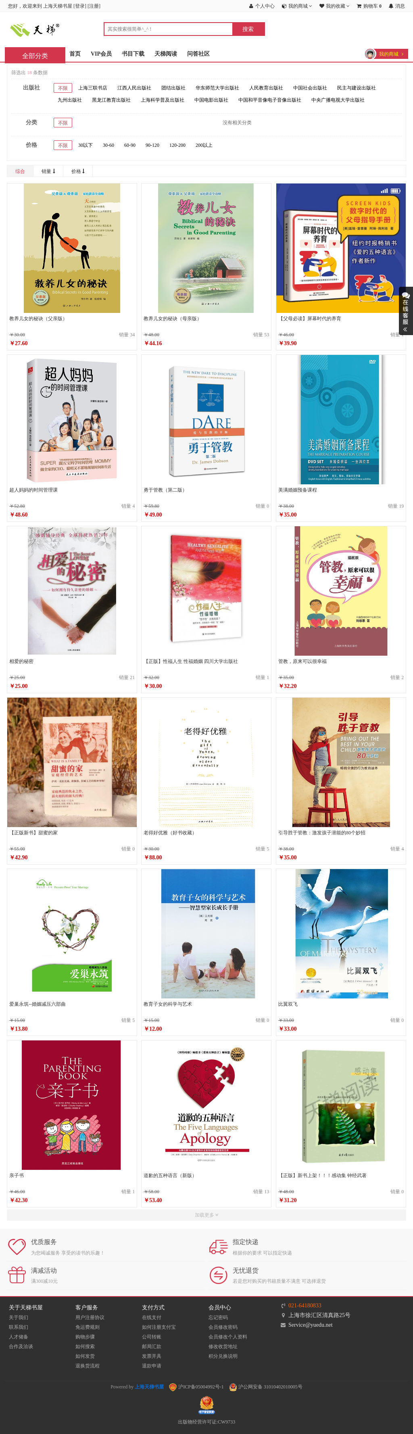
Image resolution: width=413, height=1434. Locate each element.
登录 (80, 6)
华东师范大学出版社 (217, 88)
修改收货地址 (223, 1346)
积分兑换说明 (223, 1356)
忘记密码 (218, 1317)
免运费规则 (87, 1327)
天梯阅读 (165, 54)
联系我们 (18, 1327)
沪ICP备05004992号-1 (196, 1387)
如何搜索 (85, 1346)
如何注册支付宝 (159, 1327)
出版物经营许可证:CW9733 (207, 1422)
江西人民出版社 (134, 88)
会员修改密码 (223, 1327)
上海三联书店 (92, 88)
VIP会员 (101, 54)
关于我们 (18, 1317)
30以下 (85, 145)
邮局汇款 (151, 1346)
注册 (94, 6)
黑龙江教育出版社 (111, 100)
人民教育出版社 (266, 88)
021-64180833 (304, 1306)
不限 (63, 88)
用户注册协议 (89, 1317)
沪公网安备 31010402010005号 (265, 1387)
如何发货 (85, 1356)
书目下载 (133, 54)
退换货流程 (87, 1366)
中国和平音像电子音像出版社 (269, 100)
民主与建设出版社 (356, 88)
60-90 (130, 145)
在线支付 (151, 1317)
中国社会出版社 (310, 88)
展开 (406, 311)
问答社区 (198, 54)
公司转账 (151, 1337)
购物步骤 (85, 1337)
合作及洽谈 (21, 1346)
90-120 (152, 145)
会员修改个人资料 (228, 1337)
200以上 (204, 145)
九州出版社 (70, 100)
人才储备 (18, 1337)
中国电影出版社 (211, 100)
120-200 (177, 145)
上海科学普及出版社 (162, 100)
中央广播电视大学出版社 (338, 100)
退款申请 (151, 1366)
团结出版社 (173, 88)
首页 (75, 54)
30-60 (108, 145)
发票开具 (151, 1356)
